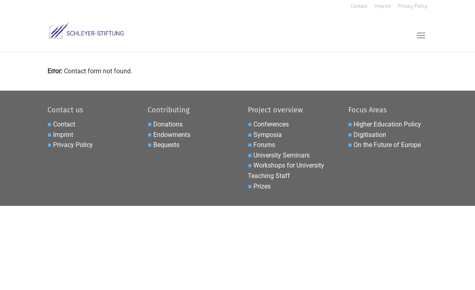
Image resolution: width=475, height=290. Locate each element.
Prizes (262, 186)
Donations (168, 124)
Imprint (382, 6)
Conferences (271, 124)
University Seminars (281, 155)
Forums (264, 145)
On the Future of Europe (387, 145)
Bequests (166, 145)
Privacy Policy (413, 6)
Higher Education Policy (387, 124)
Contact (359, 6)
